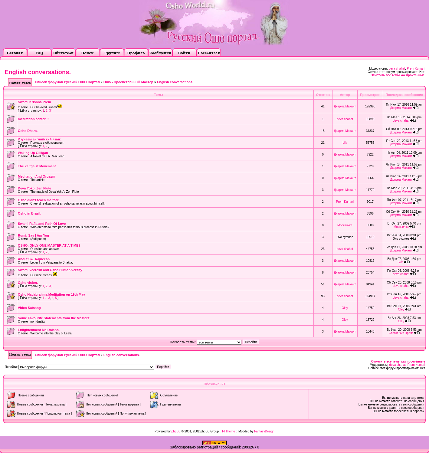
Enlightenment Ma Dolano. (39, 330)
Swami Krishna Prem (34, 102)
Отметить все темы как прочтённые (397, 75)
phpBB (176, 431)
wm (401, 262)
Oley (345, 308)
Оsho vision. (28, 282)
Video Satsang (29, 308)
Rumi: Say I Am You (33, 235)
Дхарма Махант (345, 106)
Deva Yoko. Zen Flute (34, 188)
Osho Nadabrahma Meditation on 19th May (51, 294)
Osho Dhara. (28, 131)
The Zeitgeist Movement (37, 166)
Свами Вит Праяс (401, 333)
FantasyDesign (264, 431)
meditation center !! (33, 119)
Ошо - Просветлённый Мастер (128, 82)
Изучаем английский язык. (40, 139)
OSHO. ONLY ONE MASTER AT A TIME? (49, 245)
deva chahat (397, 68)
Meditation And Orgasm (36, 176)
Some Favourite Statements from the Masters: (54, 318)
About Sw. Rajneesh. (34, 259)
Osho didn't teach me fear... (39, 200)
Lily (344, 142)
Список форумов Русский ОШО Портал (67, 82)
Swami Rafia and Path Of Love (42, 223)
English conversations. (38, 72)
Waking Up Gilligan (33, 153)
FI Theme (228, 431)
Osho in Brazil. (29, 213)
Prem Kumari (415, 68)
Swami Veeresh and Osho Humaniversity (50, 270)
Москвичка (344, 225)
